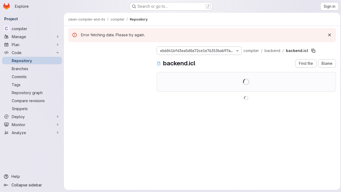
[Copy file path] (313, 50)
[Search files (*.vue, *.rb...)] (108, 60)
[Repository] (32, 60)
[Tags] (32, 84)
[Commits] (32, 76)
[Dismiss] (328, 35)
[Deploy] (32, 116)
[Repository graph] (32, 92)
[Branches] (32, 68)
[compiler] (32, 28)
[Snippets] (32, 108)
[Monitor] (32, 124)
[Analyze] (32, 132)
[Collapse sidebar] (32, 185)
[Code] (32, 52)
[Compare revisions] (32, 100)
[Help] (32, 176)
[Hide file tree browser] (72, 49)
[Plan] (32, 44)
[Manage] (32, 36)
